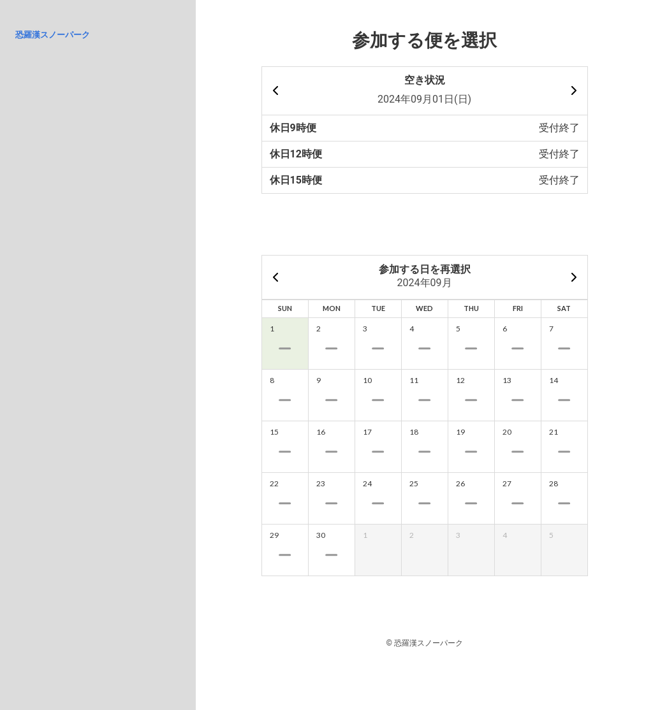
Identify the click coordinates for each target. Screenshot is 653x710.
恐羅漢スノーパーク (52, 35)
